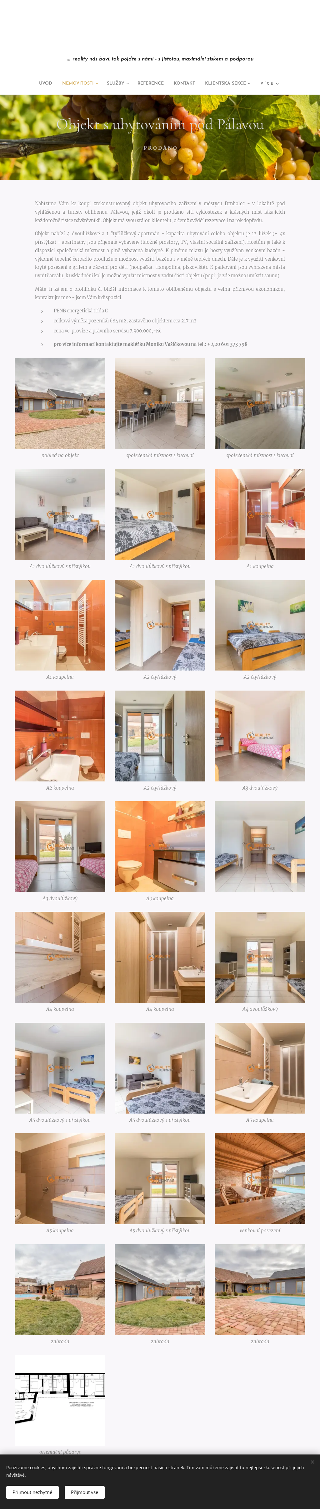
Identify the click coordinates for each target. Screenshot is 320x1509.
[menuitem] (33, 83)
